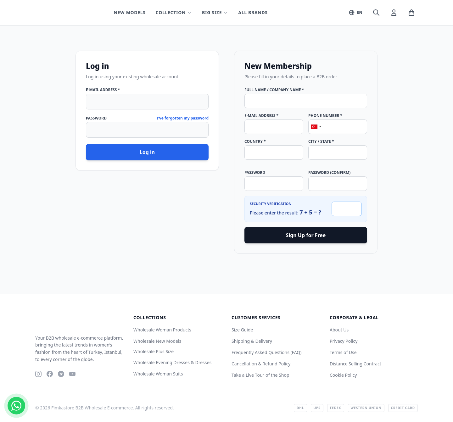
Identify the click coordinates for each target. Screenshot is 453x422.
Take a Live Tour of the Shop (260, 375)
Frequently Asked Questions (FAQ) (267, 352)
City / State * (321, 141)
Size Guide (242, 330)
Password (96, 118)
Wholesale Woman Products (162, 330)
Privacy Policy (343, 341)
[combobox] (316, 127)
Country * (255, 141)
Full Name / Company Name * (274, 89)
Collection (174, 12)
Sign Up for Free (306, 235)
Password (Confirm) (329, 172)
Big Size (215, 12)
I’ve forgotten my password (183, 118)
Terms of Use (343, 352)
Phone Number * (325, 115)
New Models (129, 12)
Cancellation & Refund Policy (261, 364)
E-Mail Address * (103, 89)
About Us (339, 330)
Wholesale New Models (157, 341)
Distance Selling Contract (355, 364)
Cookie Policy (343, 375)
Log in (147, 152)
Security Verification (270, 203)
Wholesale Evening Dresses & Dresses (172, 362)
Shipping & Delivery (252, 341)
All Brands (253, 12)
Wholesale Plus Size (153, 351)
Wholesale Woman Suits (158, 374)
